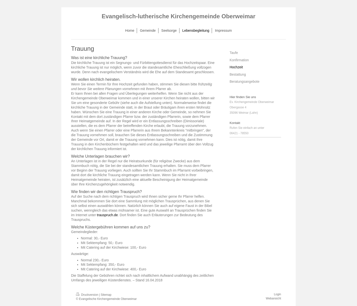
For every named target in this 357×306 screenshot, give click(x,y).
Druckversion (87, 294)
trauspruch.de (107, 215)
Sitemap (106, 294)
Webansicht (273, 298)
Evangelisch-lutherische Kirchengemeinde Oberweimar (178, 16)
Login (277, 294)
